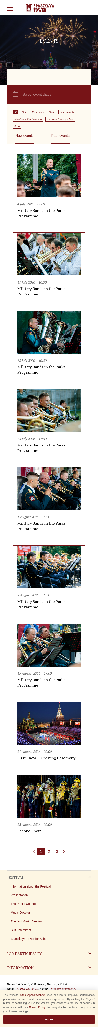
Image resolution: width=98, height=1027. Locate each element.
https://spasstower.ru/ (32, 995)
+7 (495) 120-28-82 (26, 989)
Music (52, 112)
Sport (17, 126)
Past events (60, 136)
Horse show (38, 112)
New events (24, 136)
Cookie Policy (37, 1007)
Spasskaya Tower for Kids (60, 119)
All (15, 112)
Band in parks (67, 112)
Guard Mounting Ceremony (28, 119)
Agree (49, 1019)
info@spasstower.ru (63, 989)
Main (24, 112)
